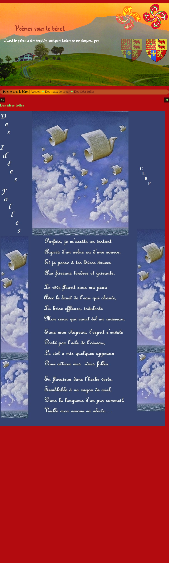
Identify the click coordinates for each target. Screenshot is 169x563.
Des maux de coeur (57, 91)
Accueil (36, 91)
